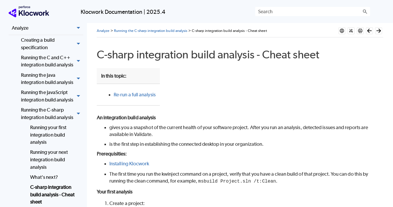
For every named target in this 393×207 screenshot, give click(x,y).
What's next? (44, 177)
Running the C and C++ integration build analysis (52, 61)
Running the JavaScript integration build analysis (52, 96)
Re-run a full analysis (135, 94)
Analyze (47, 28)
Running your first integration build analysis (48, 134)
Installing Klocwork (129, 163)
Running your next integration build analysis (49, 159)
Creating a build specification (52, 44)
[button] (365, 11)
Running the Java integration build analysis (52, 79)
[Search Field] (312, 11)
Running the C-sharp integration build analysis (52, 113)
